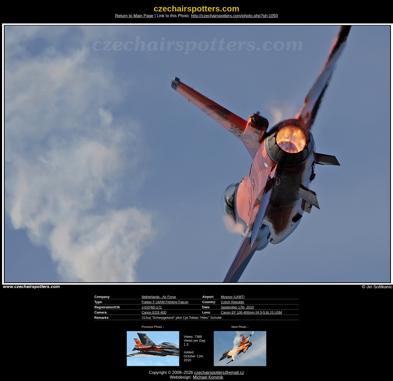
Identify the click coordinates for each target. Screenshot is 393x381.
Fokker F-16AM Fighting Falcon (165, 302)
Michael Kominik (208, 377)
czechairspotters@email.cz (219, 372)
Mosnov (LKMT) (232, 297)
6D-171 (156, 307)
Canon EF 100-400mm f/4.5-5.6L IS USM (251, 312)
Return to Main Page (134, 16)
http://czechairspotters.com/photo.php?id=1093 (234, 16)
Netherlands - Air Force (159, 297)
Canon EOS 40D (154, 312)
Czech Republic (232, 302)
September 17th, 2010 (237, 307)
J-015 (146, 307)
